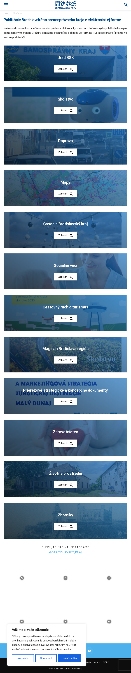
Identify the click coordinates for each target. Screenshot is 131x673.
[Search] (126, 5)
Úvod (6, 13)
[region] (46, 645)
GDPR (106, 662)
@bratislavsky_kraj (65, 552)
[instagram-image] (22, 578)
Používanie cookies (90, 662)
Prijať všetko (70, 658)
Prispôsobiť (23, 658)
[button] (6, 5)
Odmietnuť (46, 658)
